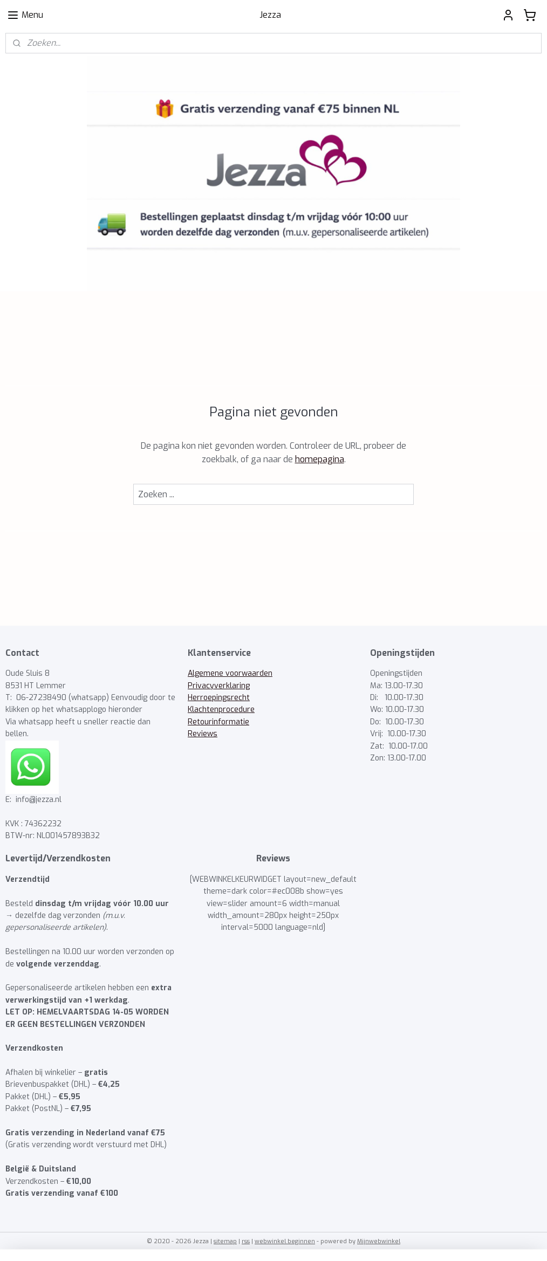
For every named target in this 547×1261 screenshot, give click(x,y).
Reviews (202, 734)
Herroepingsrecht (219, 698)
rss (246, 1241)
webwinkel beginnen (285, 1241)
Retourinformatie (218, 722)
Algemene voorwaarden (230, 673)
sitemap (225, 1241)
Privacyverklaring (219, 686)
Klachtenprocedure (221, 709)
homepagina (319, 459)
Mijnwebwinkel (378, 1241)
